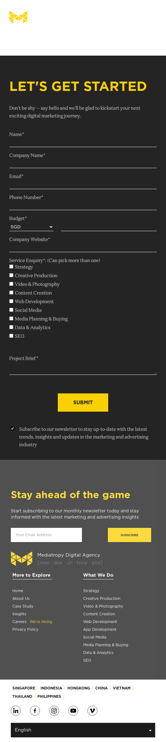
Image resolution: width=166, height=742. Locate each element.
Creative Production (101, 598)
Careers (32, 621)
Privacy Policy (25, 629)
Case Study (22, 606)
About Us (21, 598)
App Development (100, 629)
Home (17, 590)
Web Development (100, 621)
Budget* (18, 218)
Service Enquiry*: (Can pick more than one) (54, 260)
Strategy (91, 590)
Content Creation (99, 614)
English (83, 730)
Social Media (94, 637)
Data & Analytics (98, 652)
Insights (19, 614)
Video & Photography (103, 606)
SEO (87, 660)
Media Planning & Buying (105, 644)
